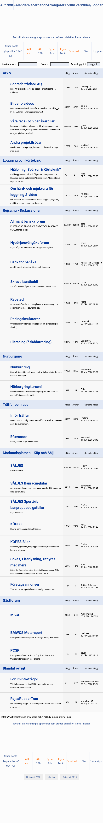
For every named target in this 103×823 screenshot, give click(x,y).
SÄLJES (16, 466)
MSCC (15, 615)
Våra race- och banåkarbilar (32, 121)
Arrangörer (55, 5)
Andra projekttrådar (26, 142)
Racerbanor (37, 5)
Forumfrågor (96, 761)
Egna (52, 51)
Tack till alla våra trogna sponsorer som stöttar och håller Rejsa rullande (51, 37)
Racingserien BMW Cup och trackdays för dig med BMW (34, 638)
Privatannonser (16, 470)
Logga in (97, 51)
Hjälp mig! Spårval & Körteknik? (35, 169)
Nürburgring (20, 367)
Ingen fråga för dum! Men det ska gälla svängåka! (31, 247)
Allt (40, 51)
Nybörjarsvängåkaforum (29, 243)
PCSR (14, 650)
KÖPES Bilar (20, 542)
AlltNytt (29, 51)
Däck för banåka (23, 262)
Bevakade (74, 51)
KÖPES (16, 524)
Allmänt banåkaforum (27, 221)
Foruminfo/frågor (24, 679)
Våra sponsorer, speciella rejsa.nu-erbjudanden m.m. (32, 589)
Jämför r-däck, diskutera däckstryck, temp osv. (30, 267)
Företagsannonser (25, 584)
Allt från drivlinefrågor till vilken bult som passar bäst (33, 286)
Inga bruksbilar (16, 512)
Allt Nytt (6, 5)
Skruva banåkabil (24, 282)
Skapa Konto (11, 45)
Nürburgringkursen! (26, 387)
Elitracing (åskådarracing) (31, 342)
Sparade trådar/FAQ (26, 84)
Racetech (17, 299)
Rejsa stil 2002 (33, 777)
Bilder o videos (22, 103)
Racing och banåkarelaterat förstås (25, 529)
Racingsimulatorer (25, 319)
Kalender (21, 5)
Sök (86, 51)
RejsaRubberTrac (24, 699)
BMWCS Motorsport (26, 633)
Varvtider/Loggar (89, 5)
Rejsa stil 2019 (70, 777)
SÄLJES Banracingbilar (28, 483)
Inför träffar (19, 415)
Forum (70, 5)
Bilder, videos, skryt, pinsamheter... (25, 442)
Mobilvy (51, 777)
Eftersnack (19, 437)
